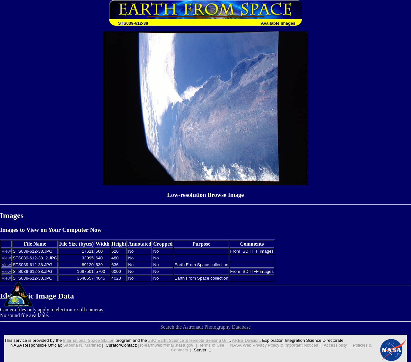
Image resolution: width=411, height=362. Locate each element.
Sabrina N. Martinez (82, 345)
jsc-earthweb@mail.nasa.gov (165, 345)
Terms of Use (211, 345)
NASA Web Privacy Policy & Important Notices (274, 345)
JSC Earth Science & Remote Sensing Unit (189, 340)
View (6, 251)
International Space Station (88, 340)
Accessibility (335, 345)
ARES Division (246, 340)
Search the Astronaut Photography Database (205, 327)
